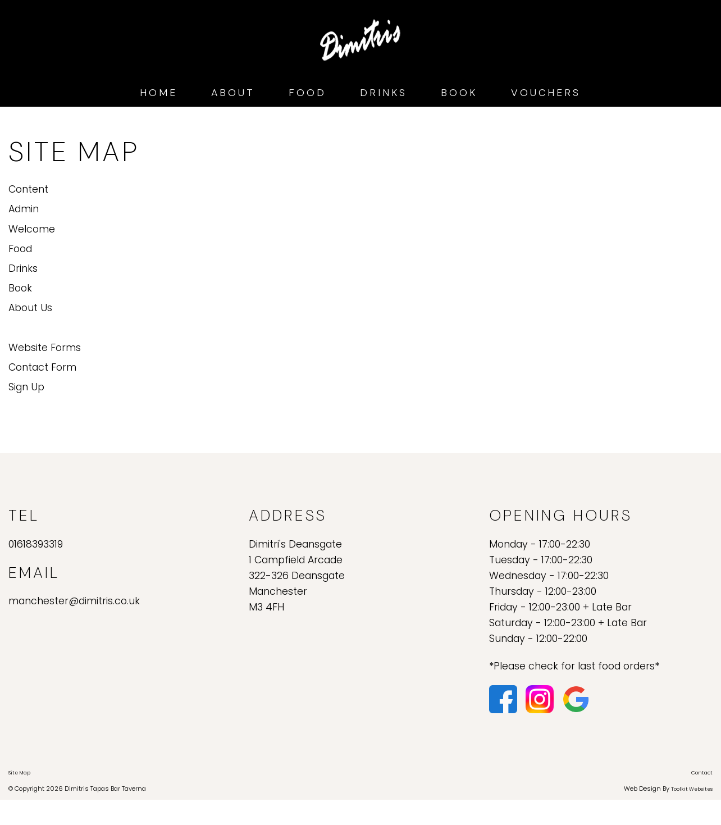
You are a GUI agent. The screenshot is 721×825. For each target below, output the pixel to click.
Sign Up (26, 387)
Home (158, 92)
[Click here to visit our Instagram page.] (541, 698)
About (233, 92)
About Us (30, 307)
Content (28, 189)
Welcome (31, 229)
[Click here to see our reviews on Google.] (576, 698)
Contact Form (42, 367)
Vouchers (546, 92)
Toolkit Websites (692, 789)
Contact (702, 772)
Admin (23, 209)
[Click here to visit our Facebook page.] (504, 698)
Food (307, 92)
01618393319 (35, 544)
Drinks (383, 92)
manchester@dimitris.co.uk (74, 601)
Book (459, 92)
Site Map (19, 772)
